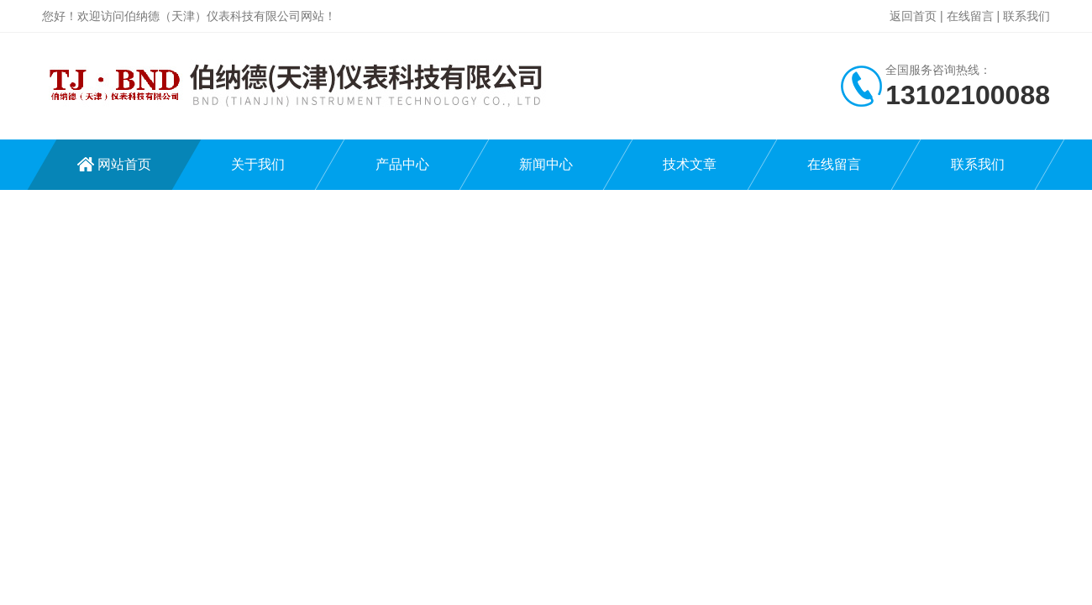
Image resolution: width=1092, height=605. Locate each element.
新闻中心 (546, 164)
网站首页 (124, 164)
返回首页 (913, 16)
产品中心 (402, 164)
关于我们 (258, 164)
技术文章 (690, 164)
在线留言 (970, 16)
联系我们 (1026, 16)
